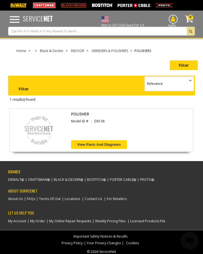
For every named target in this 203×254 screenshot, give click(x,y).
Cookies (132, 243)
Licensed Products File (147, 221)
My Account (17, 221)
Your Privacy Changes (104, 243)
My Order (37, 221)
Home (21, 50)
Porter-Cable (121, 179)
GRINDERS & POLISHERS (109, 50)
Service (38, 18)
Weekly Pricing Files (110, 221)
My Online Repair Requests (70, 221)
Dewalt (14, 179)
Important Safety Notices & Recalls (100, 236)
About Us (15, 198)
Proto (145, 179)
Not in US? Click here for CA (123, 25)
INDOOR (77, 50)
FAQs (31, 198)
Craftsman (37, 179)
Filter (184, 65)
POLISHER (80, 114)
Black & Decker (52, 50)
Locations (72, 198)
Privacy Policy (72, 243)
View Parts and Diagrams (99, 144)
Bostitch (95, 179)
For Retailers (117, 198)
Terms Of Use (50, 198)
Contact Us (93, 198)
